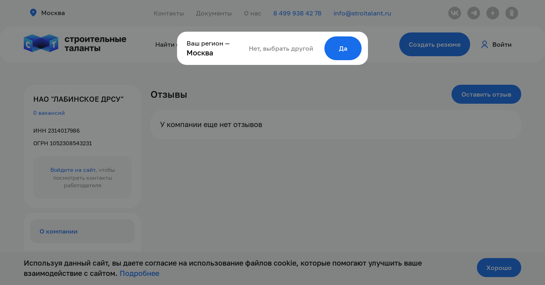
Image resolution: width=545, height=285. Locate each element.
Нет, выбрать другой (281, 48)
